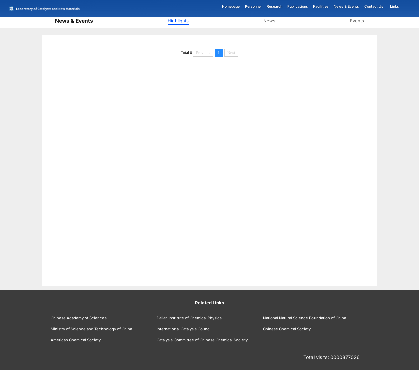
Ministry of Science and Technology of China (91, 329)
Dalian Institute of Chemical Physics (189, 318)
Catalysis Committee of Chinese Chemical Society (202, 340)
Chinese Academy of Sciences (79, 318)
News (269, 20)
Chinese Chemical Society (287, 329)
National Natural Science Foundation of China (304, 318)
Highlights (178, 20)
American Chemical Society (76, 340)
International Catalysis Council (184, 329)
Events (357, 20)
